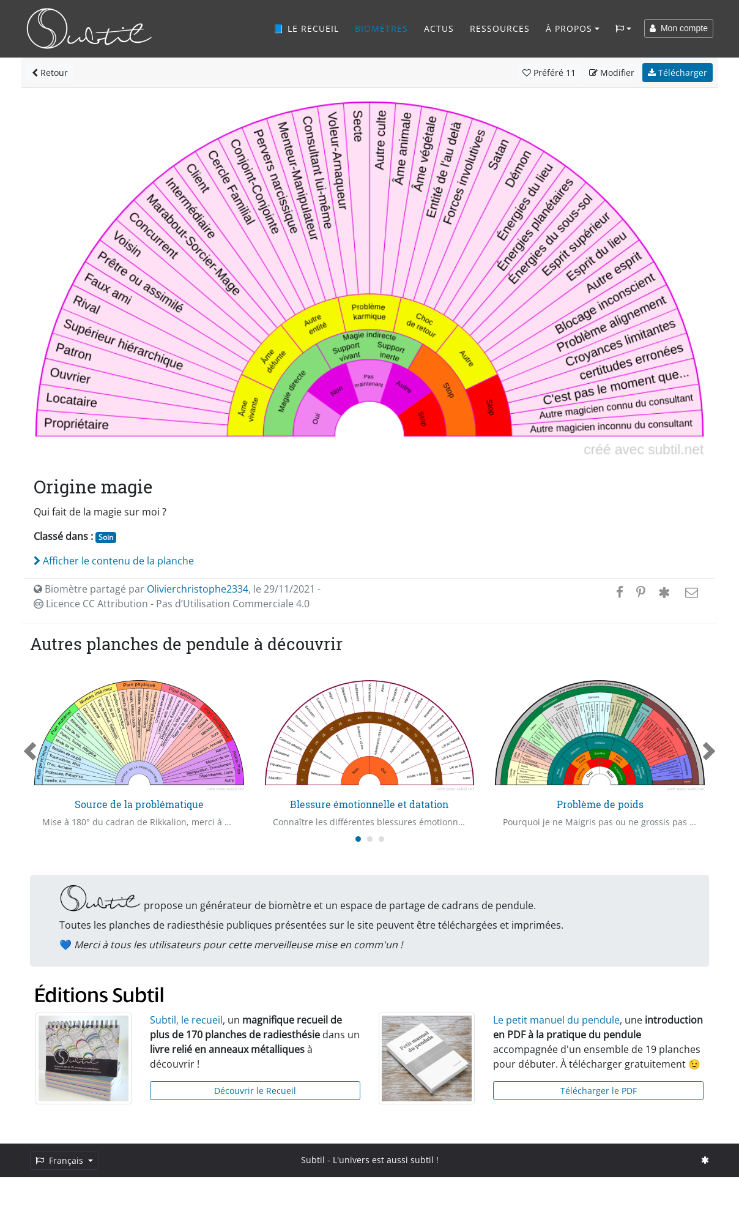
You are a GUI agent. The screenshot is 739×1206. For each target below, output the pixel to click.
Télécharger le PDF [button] (598, 1090)
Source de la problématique (139, 804)
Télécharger (677, 72)
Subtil (313, 1160)
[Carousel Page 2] (370, 839)
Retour (50, 72)
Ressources (500, 28)
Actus (439, 28)
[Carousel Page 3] (381, 839)
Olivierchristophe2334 (197, 589)
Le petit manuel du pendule (556, 1020)
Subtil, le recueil (186, 1020)
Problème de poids (600, 804)
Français (60, 1160)
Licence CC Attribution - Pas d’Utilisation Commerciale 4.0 (172, 603)
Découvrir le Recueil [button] (255, 1090)
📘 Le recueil (306, 28)
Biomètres (381, 28)
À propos (569, 28)
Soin (105, 537)
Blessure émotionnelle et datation (369, 804)
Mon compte (679, 28)
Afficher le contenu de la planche (114, 560)
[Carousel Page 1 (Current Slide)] (358, 839)
